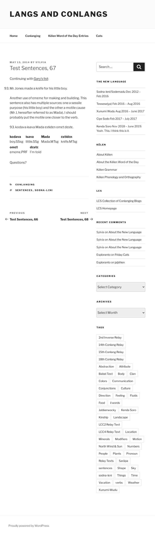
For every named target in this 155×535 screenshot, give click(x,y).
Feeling (120, 395)
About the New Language (125, 232)
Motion (137, 439)
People (103, 453)
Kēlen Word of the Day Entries (68, 35)
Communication (122, 381)
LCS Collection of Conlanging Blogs (118, 201)
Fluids (133, 395)
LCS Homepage (106, 208)
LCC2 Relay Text (109, 424)
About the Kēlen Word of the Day (117, 162)
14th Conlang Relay (111, 344)
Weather (133, 482)
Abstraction (106, 366)
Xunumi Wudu (105, 111)
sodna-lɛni (44, 190)
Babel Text (106, 373)
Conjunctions (107, 388)
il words (115, 402)
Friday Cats (122, 254)
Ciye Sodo (102, 118)
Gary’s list (41, 79)
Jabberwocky (107, 410)
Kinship (103, 417)
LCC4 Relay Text (109, 431)
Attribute (124, 366)
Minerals (104, 439)
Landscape (120, 417)
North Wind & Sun (110, 446)
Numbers (133, 446)
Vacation (104, 482)
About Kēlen (104, 154)
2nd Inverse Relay (110, 337)
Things (121, 475)
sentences (24, 190)
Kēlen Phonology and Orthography (118, 177)
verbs (119, 482)
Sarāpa (123, 460)
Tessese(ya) (104, 103)
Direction (104, 395)
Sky (133, 468)
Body (121, 373)
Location (131, 431)
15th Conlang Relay (111, 352)
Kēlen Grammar (106, 169)
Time (134, 475)
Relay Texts (106, 460)
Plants (117, 453)
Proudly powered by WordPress (28, 525)
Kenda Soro (103, 126)
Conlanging (33, 35)
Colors (103, 381)
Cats (99, 35)
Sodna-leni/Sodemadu (110, 91)
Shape (121, 468)
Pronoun (131, 453)
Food (102, 402)
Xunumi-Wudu (108, 489)
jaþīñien (120, 262)
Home (14, 35)
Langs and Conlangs (59, 14)
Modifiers (121, 439)
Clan (133, 373)
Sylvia (41, 62)
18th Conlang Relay (111, 359)
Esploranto (103, 254)
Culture (125, 388)
